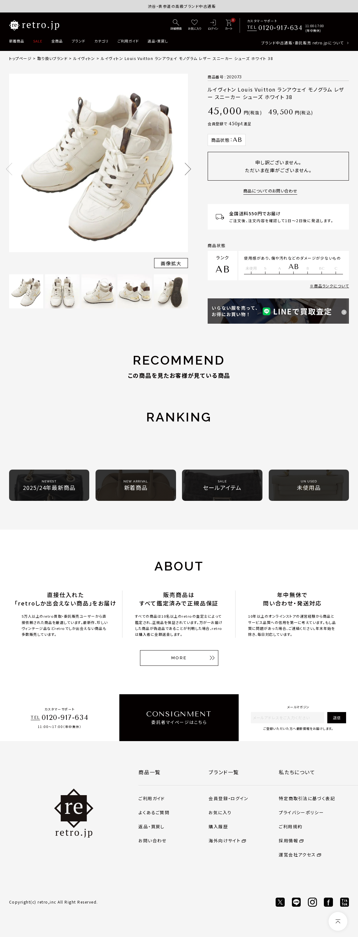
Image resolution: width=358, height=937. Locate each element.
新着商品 (16, 40)
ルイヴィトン (84, 58)
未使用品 (309, 485)
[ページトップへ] (338, 921)
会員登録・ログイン (228, 798)
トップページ (20, 58)
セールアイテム (222, 485)
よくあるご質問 (153, 812)
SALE (38, 40)
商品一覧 (149, 772)
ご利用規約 (290, 826)
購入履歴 (218, 826)
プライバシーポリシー (301, 812)
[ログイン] (213, 25)
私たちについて (297, 772)
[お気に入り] (194, 25)
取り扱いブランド (52, 58)
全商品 (57, 40)
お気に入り (220, 812)
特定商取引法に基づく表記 (307, 798)
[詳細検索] (176, 25)
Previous (9, 169)
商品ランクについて (331, 285)
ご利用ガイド (128, 40)
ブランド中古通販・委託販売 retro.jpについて (302, 42)
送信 (336, 717)
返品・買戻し (158, 40)
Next (188, 169)
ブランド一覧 (224, 772)
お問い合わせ (152, 840)
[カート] (228, 25)
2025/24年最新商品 (49, 485)
